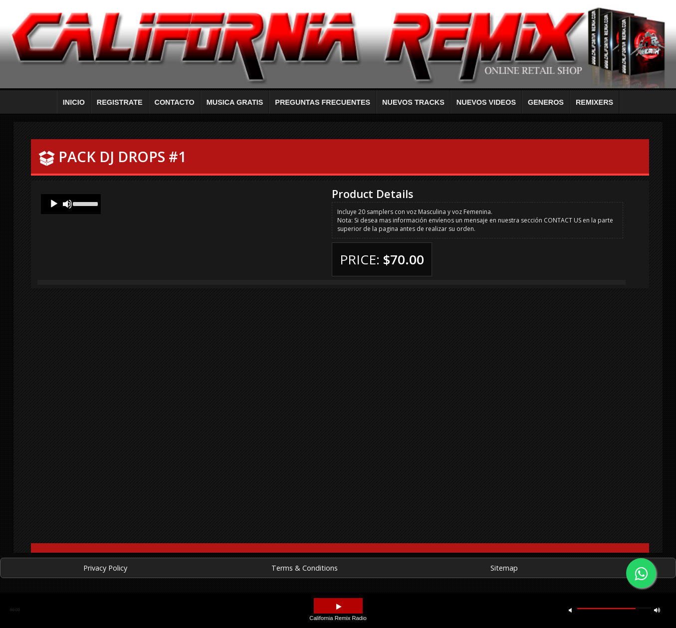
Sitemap (504, 568)
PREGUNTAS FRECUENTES (322, 102)
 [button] (570, 610)
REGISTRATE (120, 102)
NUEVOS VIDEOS (486, 102)
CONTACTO (175, 102)
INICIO (74, 102)
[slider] (84, 203)
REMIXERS (594, 102)
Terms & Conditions (304, 568)
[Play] (54, 204)
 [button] (338, 607)
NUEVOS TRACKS (413, 102)
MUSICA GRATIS (235, 102)
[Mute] (67, 204)
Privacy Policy (105, 568)
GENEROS (546, 102)
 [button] (657, 610)
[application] (71, 204)
